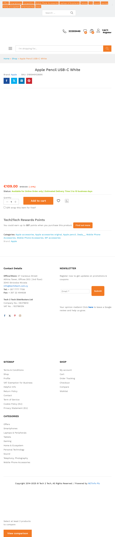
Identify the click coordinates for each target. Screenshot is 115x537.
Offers (5, 3)
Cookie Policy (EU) (13, 403)
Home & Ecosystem (11, 7)
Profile (7, 378)
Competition (28, 3)
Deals (38, 7)
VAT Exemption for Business (18, 382)
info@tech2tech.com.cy (16, 286)
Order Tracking (67, 378)
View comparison (17, 533)
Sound (97, 3)
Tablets (84, 3)
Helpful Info (10, 387)
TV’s (90, 3)
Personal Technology (14, 449)
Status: (7, 191)
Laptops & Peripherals (69, 3)
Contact (8, 395)
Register (107, 32)
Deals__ (81, 234)
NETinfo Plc (94, 483)
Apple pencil (69, 234)
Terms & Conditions (14, 370)
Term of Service (11, 399)
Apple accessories (25, 234)
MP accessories (52, 237)
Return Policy (10, 391)
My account (66, 370)
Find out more (83, 225)
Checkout (65, 382)
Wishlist (64, 391)
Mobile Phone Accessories (47, 3)
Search (107, 48)
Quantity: (8, 198)
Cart (62, 374)
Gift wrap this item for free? (20, 207)
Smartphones (16, 3)
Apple (14, 74)
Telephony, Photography (16, 458)
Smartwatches (27, 7)
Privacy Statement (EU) (16, 408)
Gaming (104, 3)
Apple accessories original (48, 234)
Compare (66, 200)
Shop (14, 58)
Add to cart (38, 200)
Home (6, 58)
